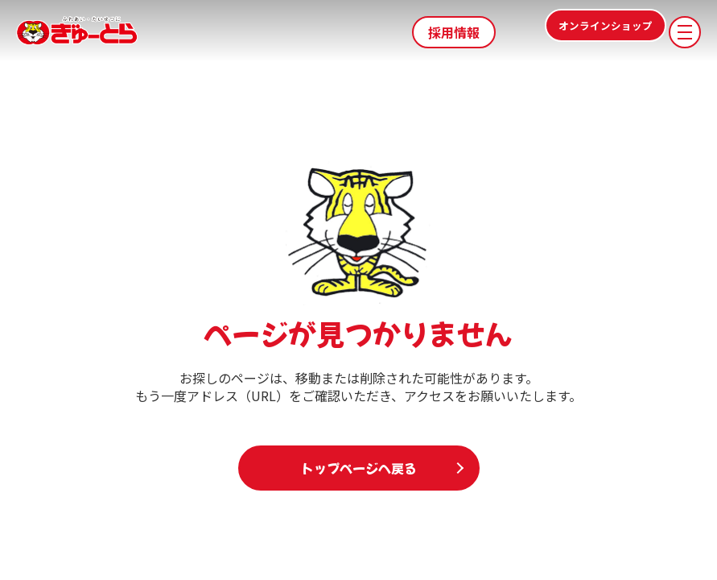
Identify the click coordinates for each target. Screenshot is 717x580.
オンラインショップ (579, 32)
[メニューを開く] (685, 32)
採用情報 (454, 32)
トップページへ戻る (359, 468)
